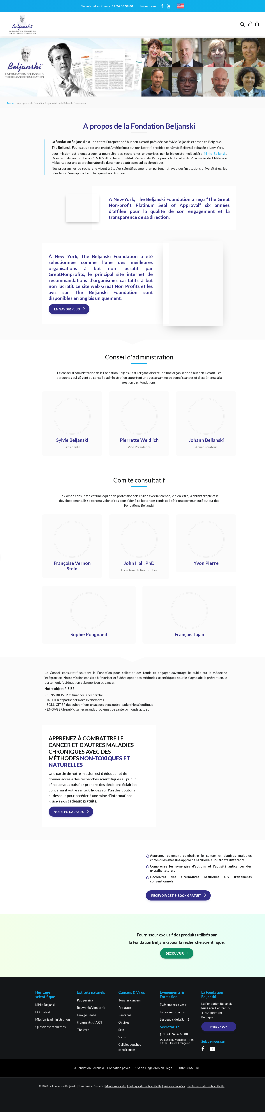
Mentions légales (115, 1086)
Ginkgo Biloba (86, 1015)
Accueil (11, 103)
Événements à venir (173, 1005)
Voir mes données (174, 1086)
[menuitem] (243, 25)
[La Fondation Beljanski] (22, 25)
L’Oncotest (42, 1012)
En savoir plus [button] (70, 309)
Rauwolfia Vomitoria (91, 1008)
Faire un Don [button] (218, 1026)
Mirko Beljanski (215, 154)
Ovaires (123, 1022)
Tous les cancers (129, 1000)
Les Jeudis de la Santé (174, 1019)
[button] (243, 25)
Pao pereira (85, 1000)
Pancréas (124, 1015)
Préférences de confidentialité (206, 1086)
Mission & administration (52, 1019)
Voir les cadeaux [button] (71, 812)
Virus (122, 1037)
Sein (121, 1030)
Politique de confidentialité (145, 1086)
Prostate (124, 1008)
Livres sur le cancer (173, 1012)
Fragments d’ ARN (89, 1022)
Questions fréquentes (50, 1027)
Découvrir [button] (177, 953)
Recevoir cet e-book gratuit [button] (179, 896)
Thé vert (83, 1030)
